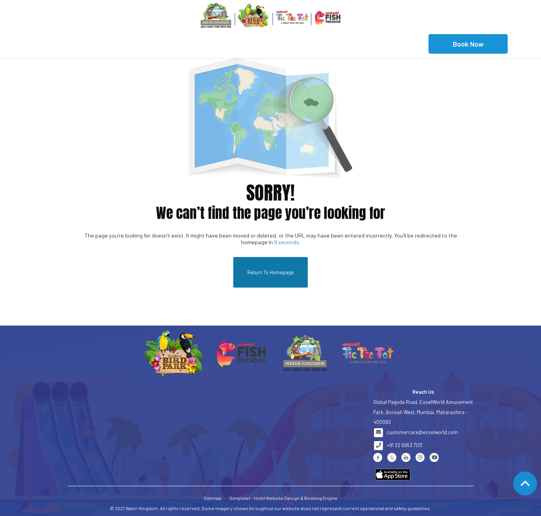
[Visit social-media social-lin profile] (405, 457)
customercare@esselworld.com (422, 432)
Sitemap (212, 498)
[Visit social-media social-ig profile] (420, 457)
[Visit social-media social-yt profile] (434, 457)
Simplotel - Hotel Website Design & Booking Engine (283, 498)
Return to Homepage (270, 272)
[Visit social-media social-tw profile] (391, 457)
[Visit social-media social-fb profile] (377, 457)
